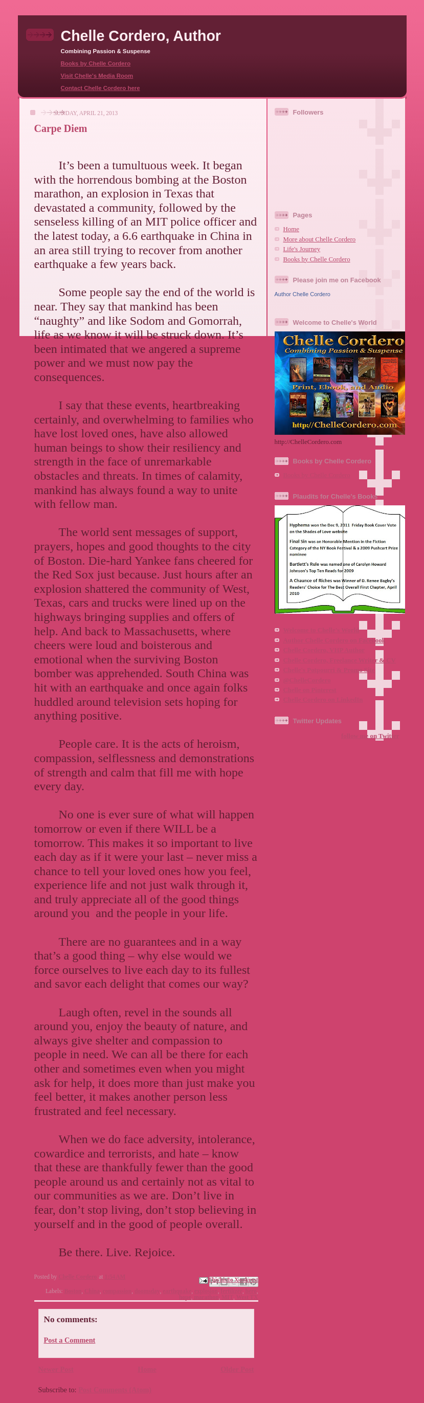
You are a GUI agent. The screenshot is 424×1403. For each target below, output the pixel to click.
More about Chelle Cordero (319, 239)
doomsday (147, 1291)
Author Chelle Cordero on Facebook (334, 640)
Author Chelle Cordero (302, 294)
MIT (227, 1297)
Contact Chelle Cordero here (100, 88)
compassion (117, 1291)
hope (185, 1297)
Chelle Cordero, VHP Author (324, 650)
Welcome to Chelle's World (321, 630)
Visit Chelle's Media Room (97, 76)
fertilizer (231, 1291)
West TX (247, 1297)
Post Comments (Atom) (114, 1390)
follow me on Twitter (370, 736)
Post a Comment (70, 1340)
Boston (73, 1291)
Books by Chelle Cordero (96, 63)
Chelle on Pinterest (310, 690)
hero (251, 1291)
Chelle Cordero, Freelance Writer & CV (339, 660)
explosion (206, 1291)
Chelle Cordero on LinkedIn (323, 699)
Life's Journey (302, 249)
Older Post (237, 1369)
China (92, 1291)
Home (147, 1369)
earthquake (177, 1291)
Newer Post (56, 1369)
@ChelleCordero (307, 680)
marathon (206, 1297)
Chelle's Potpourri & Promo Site (329, 670)
